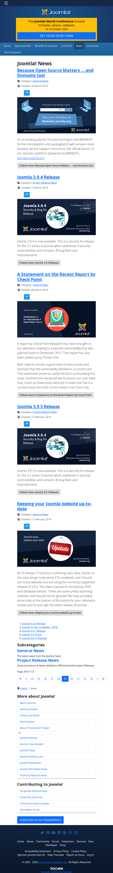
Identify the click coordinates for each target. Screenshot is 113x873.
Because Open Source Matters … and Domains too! (55, 72)
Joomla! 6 (61, 45)
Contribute (85, 45)
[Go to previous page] (26, 678)
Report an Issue (75, 854)
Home (7, 45)
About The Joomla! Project (34, 727)
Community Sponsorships (34, 802)
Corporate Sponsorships (33, 790)
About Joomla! (21, 45)
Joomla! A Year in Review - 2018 (39, 626)
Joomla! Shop (27, 749)
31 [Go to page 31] (78, 678)
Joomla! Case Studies (31, 743)
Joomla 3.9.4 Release (38, 176)
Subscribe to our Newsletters (40, 819)
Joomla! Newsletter (30, 762)
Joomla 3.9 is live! (32, 633)
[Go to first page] (20, 678)
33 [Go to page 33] (91, 678)
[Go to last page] (103, 678)
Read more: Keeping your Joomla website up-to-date (50, 612)
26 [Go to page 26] (45, 678)
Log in (90, 854)
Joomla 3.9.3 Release (38, 405)
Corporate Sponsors (31, 796)
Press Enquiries (11, 51)
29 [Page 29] (65, 678)
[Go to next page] (97, 678)
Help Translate (56, 854)
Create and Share (29, 714)
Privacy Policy (61, 850)
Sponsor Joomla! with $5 (31, 854)
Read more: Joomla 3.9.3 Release (38, 491)
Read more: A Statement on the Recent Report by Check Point (55, 394)
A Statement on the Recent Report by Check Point (56, 276)
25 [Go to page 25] (38, 678)
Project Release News (45, 182)
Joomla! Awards (28, 737)
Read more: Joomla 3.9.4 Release (38, 262)
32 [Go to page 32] (85, 678)
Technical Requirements (33, 774)
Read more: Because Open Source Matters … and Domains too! (56, 164)
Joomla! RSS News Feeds (33, 768)
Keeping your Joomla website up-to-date (54, 505)
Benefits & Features (42, 45)
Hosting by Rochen (56, 871)
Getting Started (28, 708)
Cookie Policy (78, 850)
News (73, 45)
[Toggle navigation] (6, 3)
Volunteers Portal (30, 809)
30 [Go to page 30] (71, 678)
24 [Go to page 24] (32, 678)
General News (40, 80)
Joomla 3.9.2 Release (34, 622)
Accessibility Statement (38, 850)
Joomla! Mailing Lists (31, 756)
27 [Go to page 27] (52, 678)
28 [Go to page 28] (58, 678)
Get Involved (27, 721)
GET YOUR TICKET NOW (56, 36)
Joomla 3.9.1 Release (34, 630)
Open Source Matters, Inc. (53, 861)
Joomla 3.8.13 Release (34, 637)
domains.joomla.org (30, 157)
